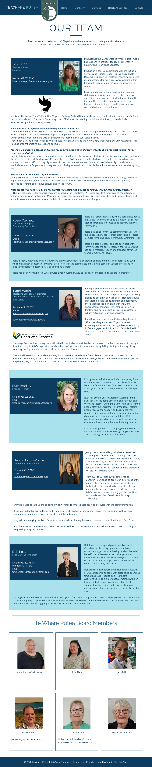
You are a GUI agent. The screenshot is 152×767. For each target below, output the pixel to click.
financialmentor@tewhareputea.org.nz (32, 402)
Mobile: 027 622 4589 (23, 562)
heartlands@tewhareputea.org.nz (30, 313)
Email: (16, 310)
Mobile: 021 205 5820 (23, 396)
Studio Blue (112, 762)
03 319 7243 (28, 470)
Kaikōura (123, 762)
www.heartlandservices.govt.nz (29, 319)
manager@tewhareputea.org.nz (35, 81)
